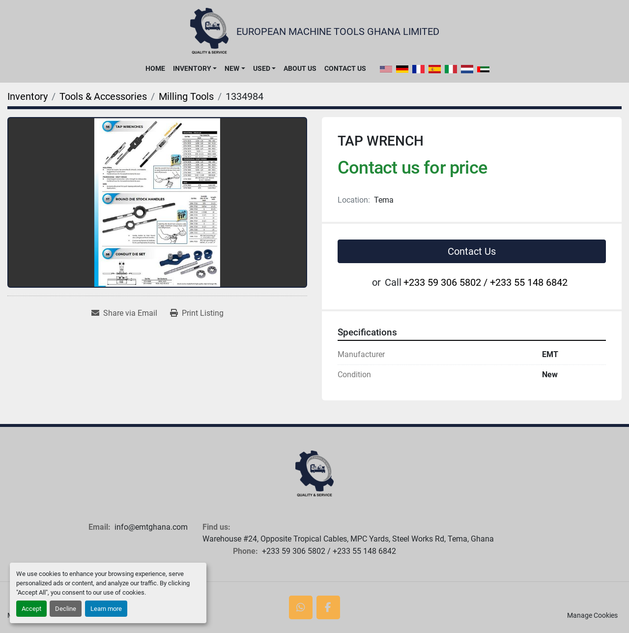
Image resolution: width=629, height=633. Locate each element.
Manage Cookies (592, 615)
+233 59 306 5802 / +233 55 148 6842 (485, 282)
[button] (195, 68)
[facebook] (328, 607)
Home (155, 68)
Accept (31, 608)
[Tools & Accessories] (103, 96)
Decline (65, 608)
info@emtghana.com (151, 527)
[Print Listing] (197, 313)
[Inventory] (27, 96)
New (232, 68)
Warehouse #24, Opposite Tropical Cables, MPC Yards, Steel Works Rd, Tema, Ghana (348, 538)
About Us (300, 68)
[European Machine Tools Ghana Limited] (314, 474)
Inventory (192, 68)
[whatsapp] (301, 607)
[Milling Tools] (186, 96)
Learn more (106, 608)
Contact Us (345, 68)
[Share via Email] (124, 313)
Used (261, 68)
